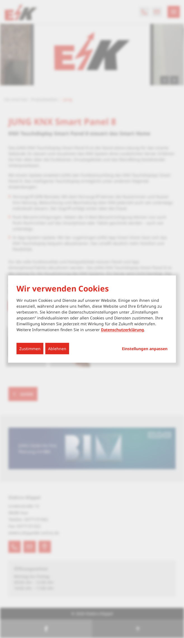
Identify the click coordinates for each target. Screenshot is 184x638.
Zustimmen (30, 348)
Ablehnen (57, 348)
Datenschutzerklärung (122, 329)
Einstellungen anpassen (145, 349)
